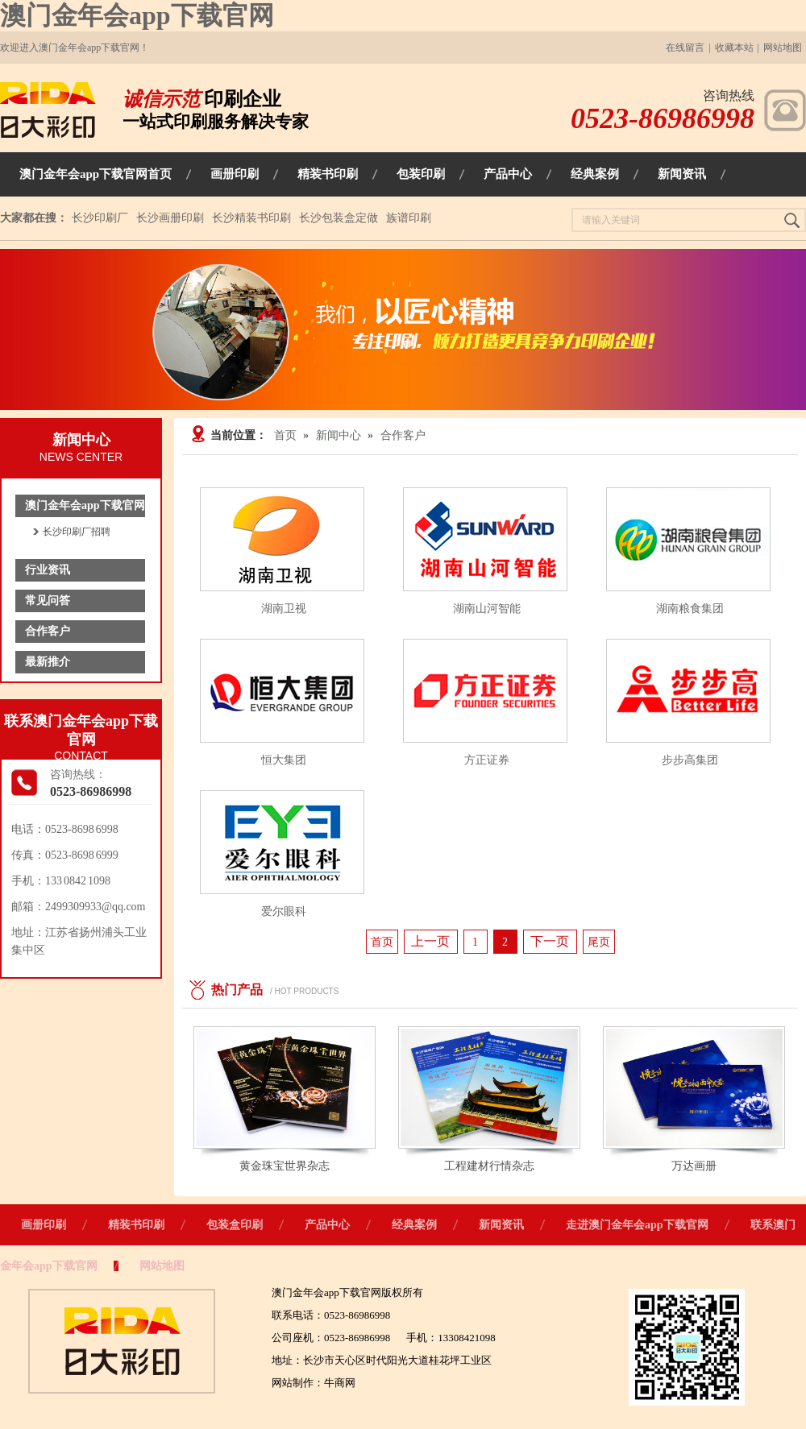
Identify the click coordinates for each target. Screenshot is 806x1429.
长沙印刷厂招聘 (76, 531)
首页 (285, 435)
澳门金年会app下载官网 (137, 15)
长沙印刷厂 (100, 218)
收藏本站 (734, 47)
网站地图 (782, 47)
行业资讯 (47, 570)
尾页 (599, 942)
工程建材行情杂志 (489, 1166)
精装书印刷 (136, 1225)
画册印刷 (43, 1225)
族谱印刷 (408, 218)
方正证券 (486, 760)
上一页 (430, 941)
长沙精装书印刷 (251, 218)
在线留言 (685, 47)
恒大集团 (283, 760)
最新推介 (47, 662)
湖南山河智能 (487, 609)
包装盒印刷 (234, 1225)
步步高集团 (690, 760)
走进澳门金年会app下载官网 (637, 1225)
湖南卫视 (283, 609)
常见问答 (47, 600)
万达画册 (694, 1166)
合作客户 (47, 631)
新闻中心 (338, 435)
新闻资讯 (501, 1225)
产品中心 (327, 1225)
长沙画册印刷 (170, 218)
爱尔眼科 (283, 911)
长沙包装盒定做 (338, 218)
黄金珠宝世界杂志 (284, 1166)
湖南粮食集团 (690, 609)
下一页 (549, 941)
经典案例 (414, 1225)
